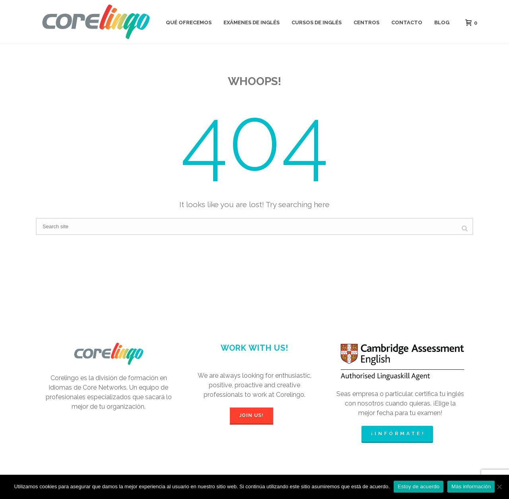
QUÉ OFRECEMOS (189, 22)
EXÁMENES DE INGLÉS (251, 22)
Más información (471, 486)
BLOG (441, 22)
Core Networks (104, 387)
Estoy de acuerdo (418, 486)
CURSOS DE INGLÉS (316, 22)
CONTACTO (406, 22)
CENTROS (366, 22)
